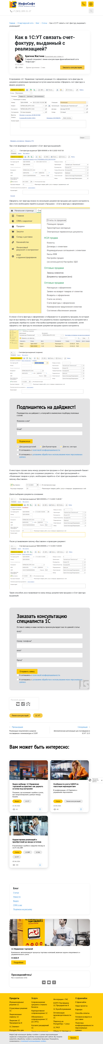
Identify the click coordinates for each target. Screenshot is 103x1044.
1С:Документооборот (40, 985)
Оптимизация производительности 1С (62, 939)
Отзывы (12, 993)
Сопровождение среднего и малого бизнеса (39, 928)
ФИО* (19, 557)
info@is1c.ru (17, 1022)
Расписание (14, 976)
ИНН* (19, 576)
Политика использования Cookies (81, 968)
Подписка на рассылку (22, 833)
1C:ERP (27, 776)
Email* (19, 365)
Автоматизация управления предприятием (37, 979)
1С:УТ (38, 639)
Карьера (78, 933)
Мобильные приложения (58, 962)
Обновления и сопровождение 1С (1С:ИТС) (39, 943)
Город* (19, 585)
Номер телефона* (24, 566)
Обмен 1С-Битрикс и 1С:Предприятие (62, 956)
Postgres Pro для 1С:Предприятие (16, 955)
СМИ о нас (17, 829)
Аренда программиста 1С (38, 972)
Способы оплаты (82, 937)
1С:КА (38, 776)
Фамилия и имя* (23, 356)
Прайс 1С (13, 963)
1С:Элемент (14, 950)
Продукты (14, 922)
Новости (17, 820)
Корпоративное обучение (16, 984)
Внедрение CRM (60, 967)
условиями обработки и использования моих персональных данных (50, 391)
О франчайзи (80, 926)
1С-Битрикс (14, 960)
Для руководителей (27, 382)
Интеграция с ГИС (60, 923)
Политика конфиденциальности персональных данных (84, 950)
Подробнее (18, 886)
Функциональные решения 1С (16, 927)
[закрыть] (101, 780)
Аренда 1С (35, 967)
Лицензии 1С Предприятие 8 (15, 945)
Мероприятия (15, 980)
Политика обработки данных (95, 780)
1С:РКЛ (56, 951)
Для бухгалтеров (49, 382)
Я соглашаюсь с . (39, 386)
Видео (16, 825)
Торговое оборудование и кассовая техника (38, 991)
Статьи (16, 816)
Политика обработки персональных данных (84, 960)
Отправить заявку (27, 597)
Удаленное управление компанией (58, 973)
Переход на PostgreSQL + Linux (61, 946)
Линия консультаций (20, 639)
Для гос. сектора (70, 382)
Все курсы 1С (14, 972)
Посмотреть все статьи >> (54, 56)
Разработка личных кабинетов (39, 962)
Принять (73, 1038)
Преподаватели (16, 989)
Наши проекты (81, 929)
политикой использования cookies (33, 1041)
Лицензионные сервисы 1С (15, 939)
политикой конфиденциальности (46, 386)
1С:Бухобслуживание (62, 933)
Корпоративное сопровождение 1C (39, 935)
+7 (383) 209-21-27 (22, 11)
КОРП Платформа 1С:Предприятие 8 (61, 927)
